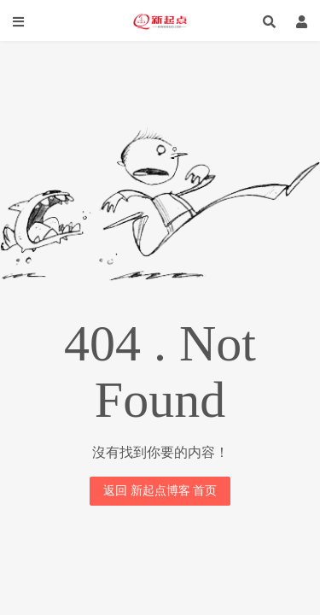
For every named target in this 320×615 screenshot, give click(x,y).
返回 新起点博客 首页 (160, 490)
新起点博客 (160, 21)
